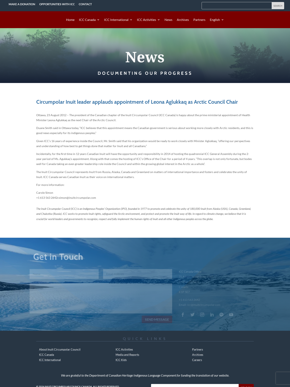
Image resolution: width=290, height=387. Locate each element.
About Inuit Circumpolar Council (60, 349)
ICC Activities (146, 20)
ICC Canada (87, 20)
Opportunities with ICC (57, 4)
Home (70, 20)
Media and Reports (127, 354)
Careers (197, 359)
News (168, 20)
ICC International (116, 20)
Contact (85, 4)
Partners (199, 20)
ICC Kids (121, 359)
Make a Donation (22, 4)
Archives (183, 20)
